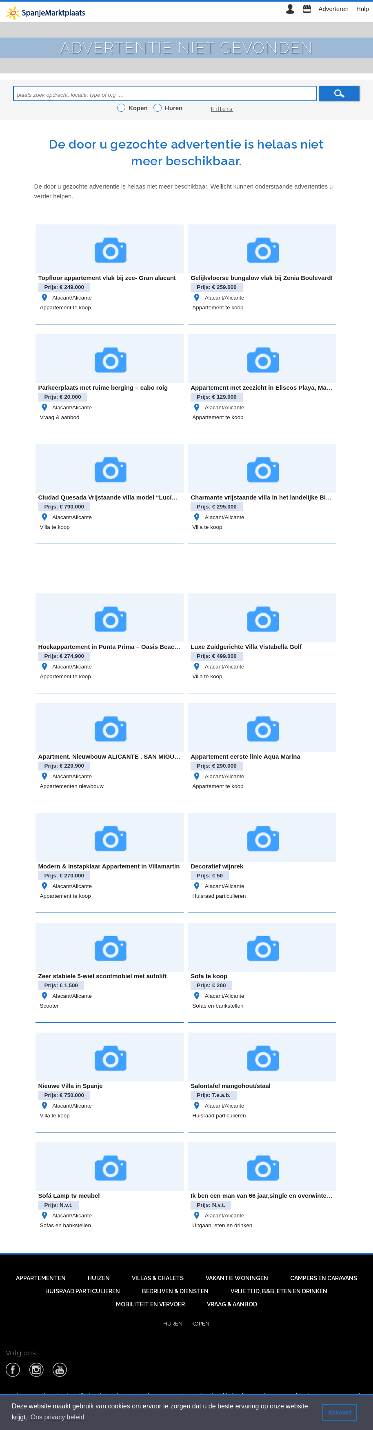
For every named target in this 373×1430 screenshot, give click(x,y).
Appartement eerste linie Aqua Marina (245, 756)
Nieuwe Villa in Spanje (70, 1085)
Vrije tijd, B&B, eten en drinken (279, 1291)
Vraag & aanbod (60, 417)
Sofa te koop (209, 976)
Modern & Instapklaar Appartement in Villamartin (109, 866)
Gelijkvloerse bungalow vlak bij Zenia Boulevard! (262, 277)
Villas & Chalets (158, 1278)
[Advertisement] (186, 567)
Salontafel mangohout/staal (231, 1085)
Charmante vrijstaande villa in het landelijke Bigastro (267, 497)
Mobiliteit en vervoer (150, 1304)
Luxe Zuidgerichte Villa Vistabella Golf (246, 646)
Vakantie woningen (237, 1278)
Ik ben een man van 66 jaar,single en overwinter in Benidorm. (279, 1195)
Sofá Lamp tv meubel (69, 1195)
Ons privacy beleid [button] (57, 1417)
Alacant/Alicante (66, 298)
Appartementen (41, 1278)
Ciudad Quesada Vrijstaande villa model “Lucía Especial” (121, 497)
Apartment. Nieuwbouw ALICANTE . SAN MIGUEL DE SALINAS (129, 756)
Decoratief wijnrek (217, 866)
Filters (222, 108)
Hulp (362, 8)
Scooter (49, 1006)
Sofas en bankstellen (217, 1006)
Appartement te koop (65, 307)
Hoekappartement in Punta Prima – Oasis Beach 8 (110, 646)
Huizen (99, 1278)
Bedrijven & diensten (175, 1291)
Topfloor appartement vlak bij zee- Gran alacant (107, 277)
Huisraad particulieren (219, 896)
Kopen (200, 1323)
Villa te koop (55, 527)
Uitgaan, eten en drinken (222, 1225)
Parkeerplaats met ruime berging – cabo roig (103, 387)
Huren (172, 1323)
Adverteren (334, 8)
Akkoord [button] (339, 1412)
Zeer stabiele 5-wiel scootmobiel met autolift (102, 976)
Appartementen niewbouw (72, 786)
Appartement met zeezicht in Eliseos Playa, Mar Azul (267, 387)
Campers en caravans (323, 1278)
